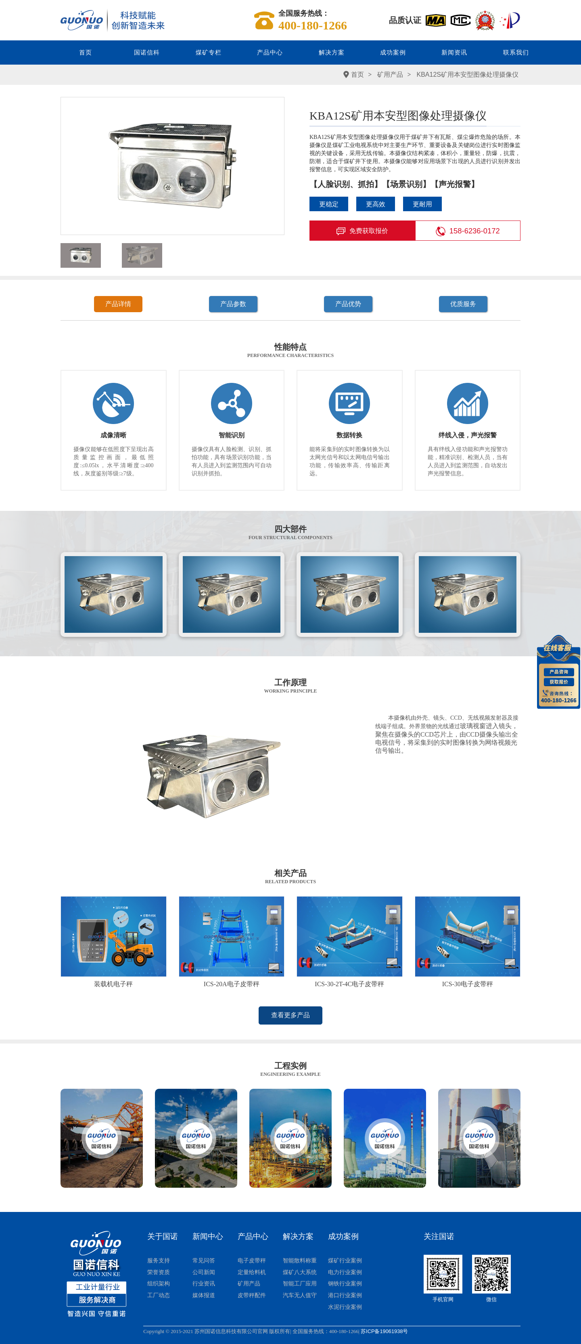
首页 (85, 52)
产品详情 (118, 303)
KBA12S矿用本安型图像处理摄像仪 (467, 74)
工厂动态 (158, 1295)
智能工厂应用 (300, 1283)
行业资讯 (203, 1283)
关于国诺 (162, 1236)
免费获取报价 (362, 231)
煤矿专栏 (209, 52)
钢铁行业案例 (345, 1283)
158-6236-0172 (468, 231)
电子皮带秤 (252, 1260)
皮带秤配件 (252, 1295)
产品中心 (270, 52)
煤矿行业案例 (345, 1260)
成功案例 (393, 52)
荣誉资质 (158, 1272)
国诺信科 (147, 52)
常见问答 (203, 1260)
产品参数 (233, 303)
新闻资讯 (454, 52)
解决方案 (332, 52)
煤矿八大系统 (300, 1272)
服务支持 (158, 1260)
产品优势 (348, 303)
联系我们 (516, 52)
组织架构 (158, 1283)
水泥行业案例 (345, 1307)
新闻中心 (207, 1236)
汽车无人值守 (300, 1295)
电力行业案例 (345, 1272)
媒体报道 (203, 1295)
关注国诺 (439, 1236)
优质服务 (463, 303)
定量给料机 (252, 1272)
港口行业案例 (345, 1295)
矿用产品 (390, 74)
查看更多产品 (290, 1015)
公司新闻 (203, 1272)
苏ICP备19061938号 (384, 1331)
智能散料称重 (300, 1260)
